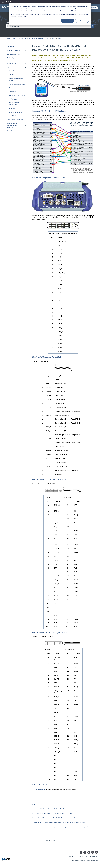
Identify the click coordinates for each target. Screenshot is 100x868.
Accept (68, 20)
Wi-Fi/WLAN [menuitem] (12, 116)
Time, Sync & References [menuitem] (15, 119)
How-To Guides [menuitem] (11, 63)
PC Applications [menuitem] (14, 99)
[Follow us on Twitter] (84, 852)
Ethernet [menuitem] (11, 75)
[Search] (92, 26)
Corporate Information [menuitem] (15, 112)
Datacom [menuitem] (12, 108)
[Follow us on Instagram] (88, 852)
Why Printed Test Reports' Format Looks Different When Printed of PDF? (52, 813)
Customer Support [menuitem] (14, 88)
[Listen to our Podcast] (92, 852)
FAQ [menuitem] (8, 67)
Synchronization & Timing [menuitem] (17, 95)
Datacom (60, 38)
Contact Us (92, 7)
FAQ (53, 38)
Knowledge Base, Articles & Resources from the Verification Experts (27, 38)
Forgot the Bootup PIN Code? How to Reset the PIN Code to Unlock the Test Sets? (54, 818)
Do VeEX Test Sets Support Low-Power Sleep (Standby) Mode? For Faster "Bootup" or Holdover (58, 822)
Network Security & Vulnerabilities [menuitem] (15, 103)
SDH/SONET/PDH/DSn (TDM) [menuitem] (16, 79)
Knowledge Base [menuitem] (50, 840)
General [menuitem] (11, 71)
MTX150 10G (40, 789)
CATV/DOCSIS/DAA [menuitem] (13, 54)
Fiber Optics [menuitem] (10, 46)
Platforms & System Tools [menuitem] (17, 84)
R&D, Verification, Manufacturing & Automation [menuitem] (12, 125)
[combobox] (48, 26)
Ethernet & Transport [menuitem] (13, 50)
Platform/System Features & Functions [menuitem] (13, 59)
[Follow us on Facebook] (81, 852)
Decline (82, 20)
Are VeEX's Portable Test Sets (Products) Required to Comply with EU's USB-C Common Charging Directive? (62, 827)
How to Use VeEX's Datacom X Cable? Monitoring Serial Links (49, 809)
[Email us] (96, 852)
